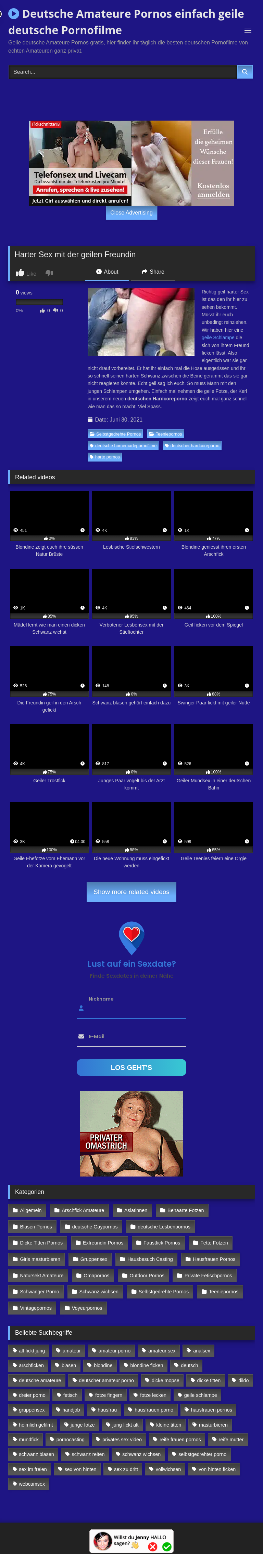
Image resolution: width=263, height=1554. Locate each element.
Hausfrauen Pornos (211, 1254)
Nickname (101, 998)
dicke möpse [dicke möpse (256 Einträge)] (165, 1370)
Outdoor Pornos (145, 1269)
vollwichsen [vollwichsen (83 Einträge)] (168, 1458)
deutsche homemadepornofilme (123, 445)
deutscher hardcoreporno (192, 445)
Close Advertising (131, 213)
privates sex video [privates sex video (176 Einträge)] (122, 1429)
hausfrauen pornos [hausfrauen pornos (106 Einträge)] (211, 1399)
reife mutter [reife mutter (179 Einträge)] (231, 1429)
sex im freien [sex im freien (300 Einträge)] (33, 1458)
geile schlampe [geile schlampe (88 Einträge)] (200, 1385)
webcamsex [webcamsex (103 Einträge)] (32, 1473)
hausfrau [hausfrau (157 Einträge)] (107, 1399)
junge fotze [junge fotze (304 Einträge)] (83, 1414)
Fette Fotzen (211, 1239)
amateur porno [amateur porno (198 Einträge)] (115, 1340)
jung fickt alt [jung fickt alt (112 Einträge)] (126, 1414)
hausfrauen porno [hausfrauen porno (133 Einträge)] (154, 1399)
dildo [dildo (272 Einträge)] (243, 1370)
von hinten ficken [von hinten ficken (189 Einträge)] (217, 1458)
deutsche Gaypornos (94, 1224)
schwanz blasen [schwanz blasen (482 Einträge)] (36, 1444)
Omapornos (95, 1269)
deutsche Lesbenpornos (162, 1224)
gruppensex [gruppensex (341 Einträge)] (32, 1399)
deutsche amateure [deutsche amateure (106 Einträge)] (40, 1370)
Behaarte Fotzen (183, 1210)
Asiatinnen (133, 1210)
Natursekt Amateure (41, 1269)
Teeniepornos (165, 434)
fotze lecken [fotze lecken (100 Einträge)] (153, 1385)
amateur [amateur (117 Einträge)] (72, 1340)
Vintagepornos (36, 1299)
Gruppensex (92, 1254)
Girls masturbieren (40, 1254)
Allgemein (30, 1210)
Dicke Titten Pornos (41, 1239)
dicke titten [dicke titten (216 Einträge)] (209, 1370)
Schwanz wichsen (97, 1284)
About (107, 272)
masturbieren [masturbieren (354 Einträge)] (213, 1414)
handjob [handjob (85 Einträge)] (71, 1399)
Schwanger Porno (39, 1284)
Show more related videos (131, 891)
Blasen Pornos (36, 1224)
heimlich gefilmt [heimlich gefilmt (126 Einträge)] (36, 1414)
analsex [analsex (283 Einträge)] (201, 1340)
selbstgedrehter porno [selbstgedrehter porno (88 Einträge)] (202, 1444)
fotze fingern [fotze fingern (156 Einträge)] (108, 1385)
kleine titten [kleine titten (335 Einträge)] (168, 1414)
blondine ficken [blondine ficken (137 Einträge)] (146, 1355)
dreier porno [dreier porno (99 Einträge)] (32, 1385)
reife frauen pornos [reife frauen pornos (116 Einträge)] (180, 1429)
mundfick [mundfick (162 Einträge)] (29, 1429)
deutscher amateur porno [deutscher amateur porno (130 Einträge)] (106, 1370)
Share (153, 272)
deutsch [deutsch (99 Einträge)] (189, 1355)
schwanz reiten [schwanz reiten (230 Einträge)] (88, 1444)
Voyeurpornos (86, 1299)
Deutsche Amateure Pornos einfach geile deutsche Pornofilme (126, 21)
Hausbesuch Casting (148, 1254)
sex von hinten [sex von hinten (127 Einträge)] (81, 1458)
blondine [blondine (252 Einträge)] (103, 1355)
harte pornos (105, 456)
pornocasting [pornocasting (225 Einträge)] (71, 1429)
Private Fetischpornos (205, 1269)
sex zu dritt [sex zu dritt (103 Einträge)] (126, 1458)
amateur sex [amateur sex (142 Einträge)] (161, 1340)
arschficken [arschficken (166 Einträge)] (31, 1355)
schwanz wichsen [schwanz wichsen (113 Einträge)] (141, 1444)
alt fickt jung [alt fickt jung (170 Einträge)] (32, 1340)
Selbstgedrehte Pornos (115, 434)
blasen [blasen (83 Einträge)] (69, 1355)
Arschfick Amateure (82, 1210)
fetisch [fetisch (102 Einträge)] (70, 1385)
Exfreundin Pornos (102, 1239)
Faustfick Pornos (159, 1239)
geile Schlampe (218, 337)
